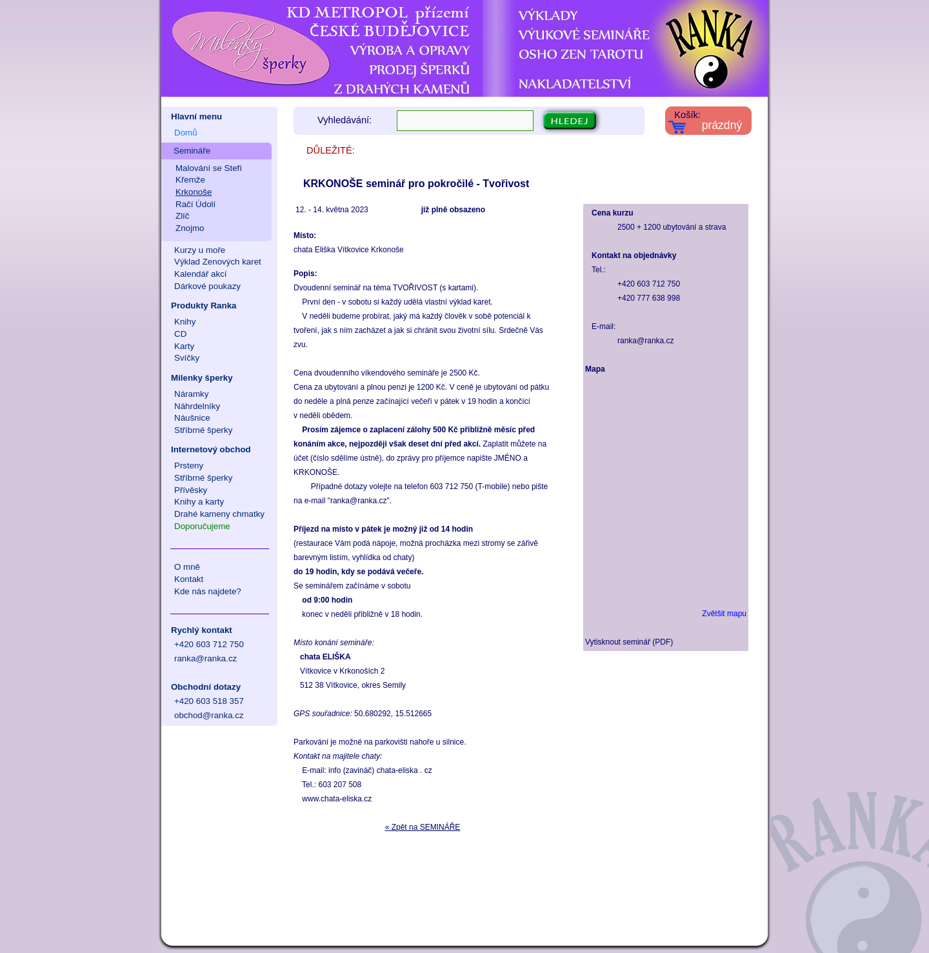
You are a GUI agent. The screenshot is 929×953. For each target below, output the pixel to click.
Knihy (184, 321)
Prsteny (188, 465)
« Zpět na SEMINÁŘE (423, 827)
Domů (185, 132)
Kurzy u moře (199, 250)
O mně (187, 567)
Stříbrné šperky (203, 430)
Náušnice (192, 418)
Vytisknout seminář (617, 642)
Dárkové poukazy (207, 286)
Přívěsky (190, 490)
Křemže (190, 180)
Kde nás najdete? (207, 591)
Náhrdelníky (197, 406)
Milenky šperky (202, 378)
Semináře (192, 150)
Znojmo (189, 228)
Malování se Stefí (208, 168)
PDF (662, 642)
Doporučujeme (202, 526)
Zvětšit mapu (724, 613)
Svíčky (186, 358)
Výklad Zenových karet (217, 261)
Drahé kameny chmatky (219, 514)
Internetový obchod (211, 449)
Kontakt (188, 579)
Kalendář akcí (200, 274)
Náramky (191, 394)
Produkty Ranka (203, 305)
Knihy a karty (199, 502)
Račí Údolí (195, 204)
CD (180, 334)
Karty (184, 346)
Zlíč (182, 216)
